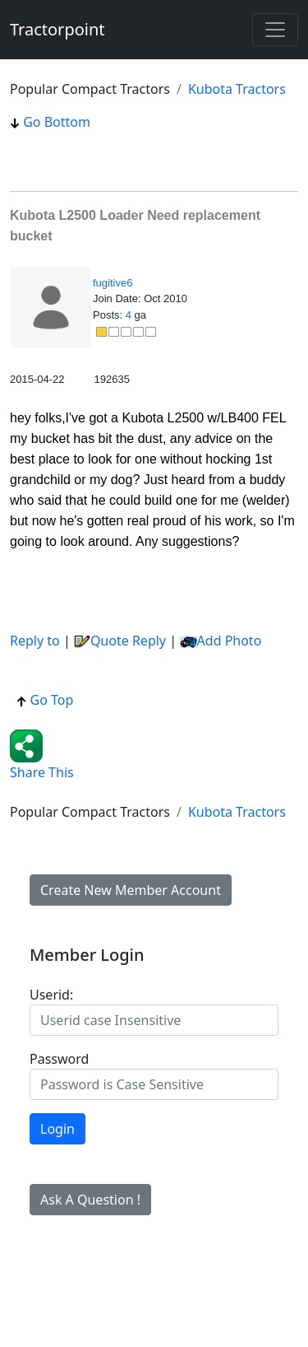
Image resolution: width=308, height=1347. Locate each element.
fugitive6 (112, 283)
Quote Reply (120, 641)
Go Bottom (50, 122)
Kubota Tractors (237, 89)
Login (57, 1129)
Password (59, 1059)
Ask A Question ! (90, 1200)
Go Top (44, 700)
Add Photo (229, 641)
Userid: (51, 995)
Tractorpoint (57, 29)
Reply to (35, 641)
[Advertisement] (141, 152)
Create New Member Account (130, 890)
